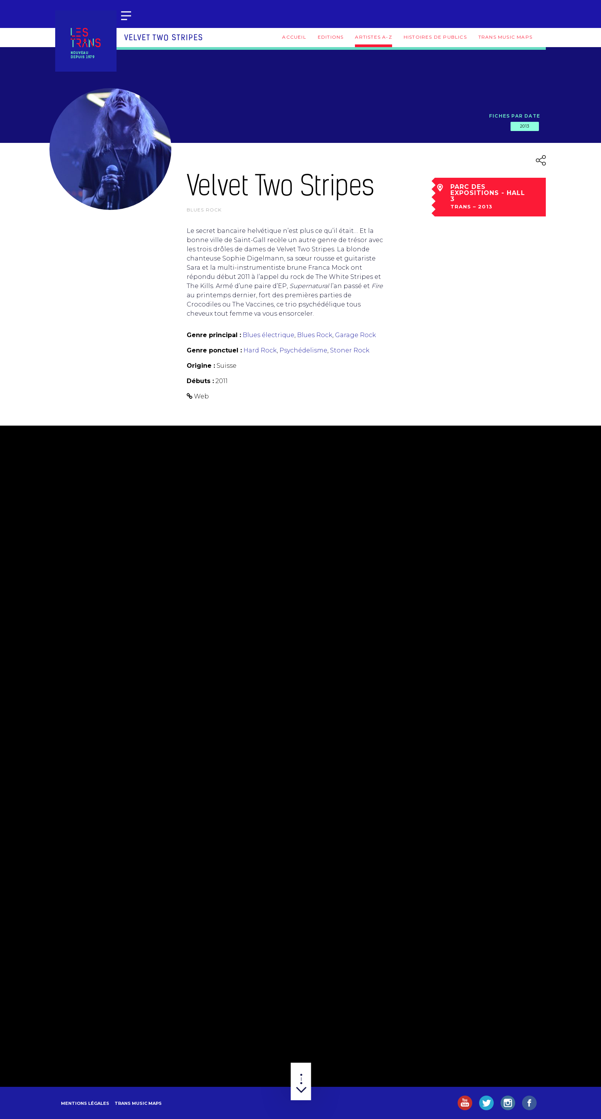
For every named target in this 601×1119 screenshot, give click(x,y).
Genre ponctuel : (214, 350)
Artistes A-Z (373, 37)
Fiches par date (514, 116)
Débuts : (200, 381)
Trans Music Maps (505, 37)
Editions (331, 37)
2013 (524, 126)
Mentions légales (85, 1103)
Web (201, 396)
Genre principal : (214, 335)
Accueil (294, 37)
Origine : (201, 365)
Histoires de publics (435, 37)
